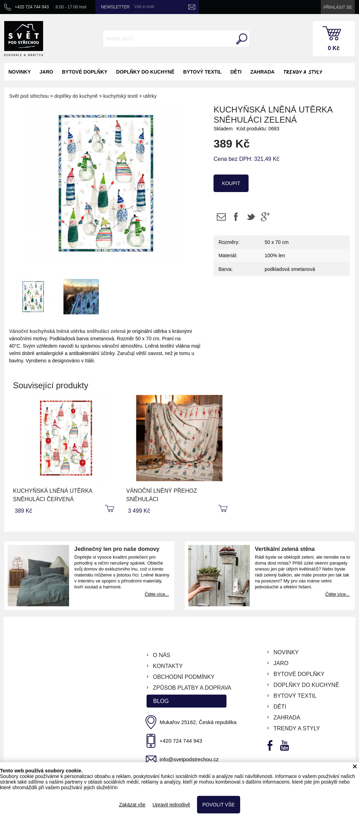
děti (236, 72)
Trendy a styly (302, 72)
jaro (46, 72)
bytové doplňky (85, 72)
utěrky (150, 96)
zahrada (262, 72)
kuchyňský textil (120, 96)
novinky (19, 72)
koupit (231, 183)
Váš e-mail (144, 6)
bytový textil (202, 72)
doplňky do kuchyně (145, 72)
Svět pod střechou (29, 96)
